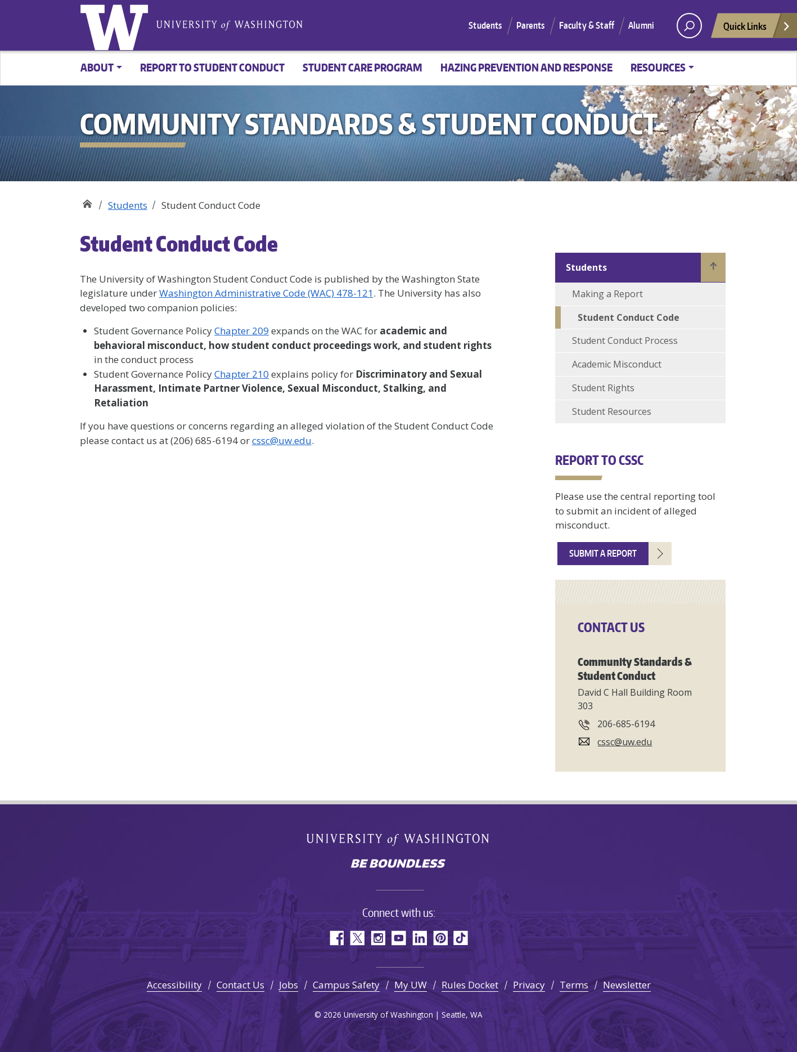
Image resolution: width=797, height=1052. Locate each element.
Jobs (288, 984)
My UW (410, 984)
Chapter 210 (241, 374)
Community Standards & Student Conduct (87, 201)
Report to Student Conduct (212, 67)
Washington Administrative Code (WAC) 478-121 (266, 292)
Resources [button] (658, 67)
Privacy (529, 984)
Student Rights (603, 388)
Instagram (377, 938)
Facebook (336, 938)
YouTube (398, 938)
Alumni (641, 25)
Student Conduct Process (625, 340)
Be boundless (399, 864)
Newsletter (627, 984)
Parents (530, 25)
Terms (574, 984)
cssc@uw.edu (282, 440)
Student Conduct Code (628, 317)
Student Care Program (362, 67)
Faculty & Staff (586, 25)
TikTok (461, 938)
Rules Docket (470, 984)
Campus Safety (346, 984)
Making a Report (607, 294)
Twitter (356, 938)
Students (485, 25)
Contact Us (240, 984)
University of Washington (116, 25)
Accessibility (174, 984)
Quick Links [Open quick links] (757, 29)
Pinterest (440, 938)
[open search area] (689, 25)
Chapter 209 (241, 330)
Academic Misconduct (616, 364)
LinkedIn (419, 938)
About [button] (97, 67)
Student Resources (611, 411)
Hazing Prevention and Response (526, 67)
